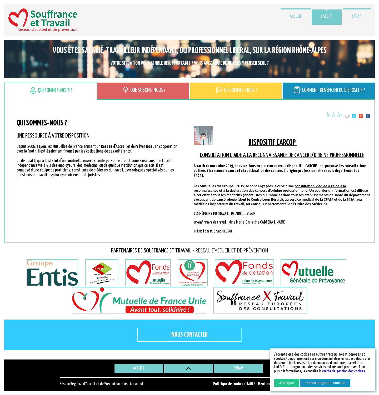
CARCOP (326, 16)
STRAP (356, 16)
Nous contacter (189, 335)
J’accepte (286, 383)
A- (329, 115)
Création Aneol (132, 384)
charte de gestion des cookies (343, 371)
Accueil (296, 16)
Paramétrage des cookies (325, 383)
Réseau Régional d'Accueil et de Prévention (90, 384)
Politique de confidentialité (234, 384)
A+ (339, 115)
